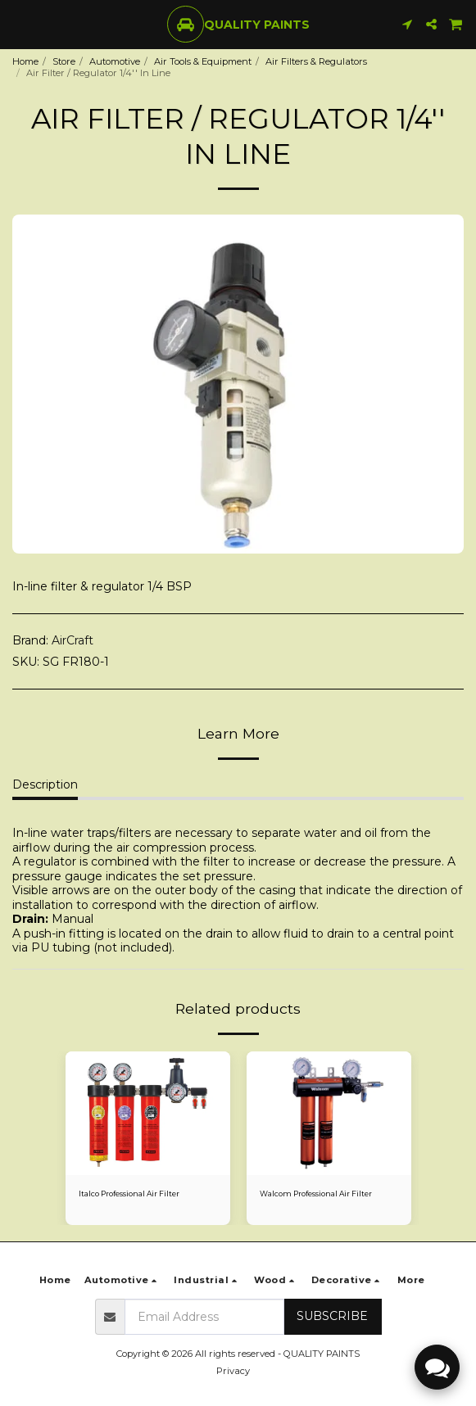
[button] (18, 23)
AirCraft (72, 640)
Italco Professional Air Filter (129, 1193)
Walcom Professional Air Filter (316, 1193)
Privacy (233, 1371)
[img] (329, 1113)
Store (63, 61)
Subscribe (332, 1316)
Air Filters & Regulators (316, 61)
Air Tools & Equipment (203, 61)
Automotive (114, 61)
